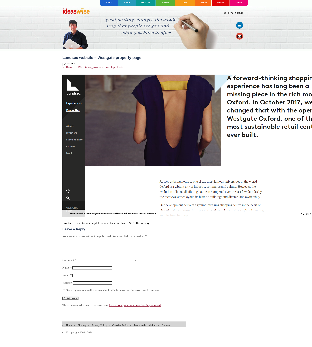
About (127, 3)
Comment (69, 263)
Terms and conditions (145, 329)
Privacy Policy (99, 329)
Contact (238, 3)
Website (67, 286)
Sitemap (82, 329)
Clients (165, 3)
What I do (145, 3)
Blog (185, 3)
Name (67, 271)
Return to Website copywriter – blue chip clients (92, 67)
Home (109, 3)
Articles (220, 3)
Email (67, 278)
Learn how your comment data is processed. (135, 309)
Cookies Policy (120, 329)
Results (203, 3)
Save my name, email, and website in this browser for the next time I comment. (113, 294)
